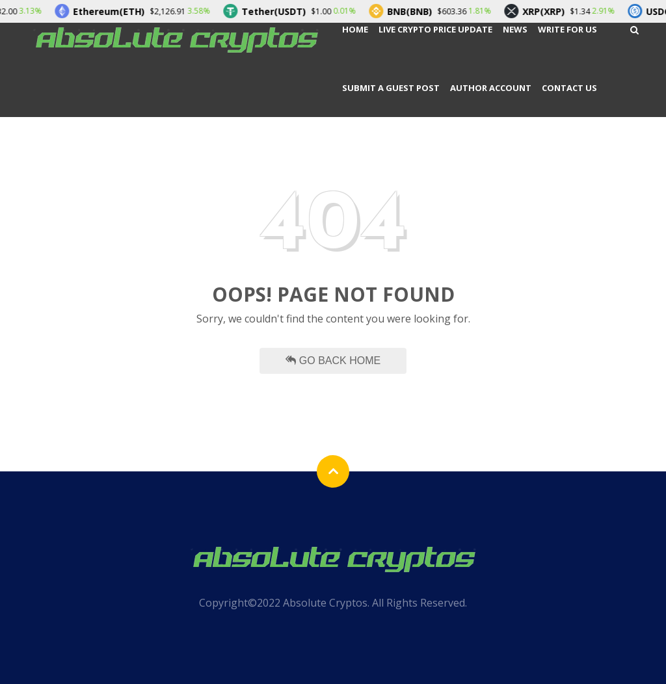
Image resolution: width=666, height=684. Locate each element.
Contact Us (569, 88)
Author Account (490, 88)
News (515, 29)
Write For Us (567, 29)
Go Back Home (333, 360)
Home (355, 29)
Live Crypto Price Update (435, 29)
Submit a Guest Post (391, 88)
